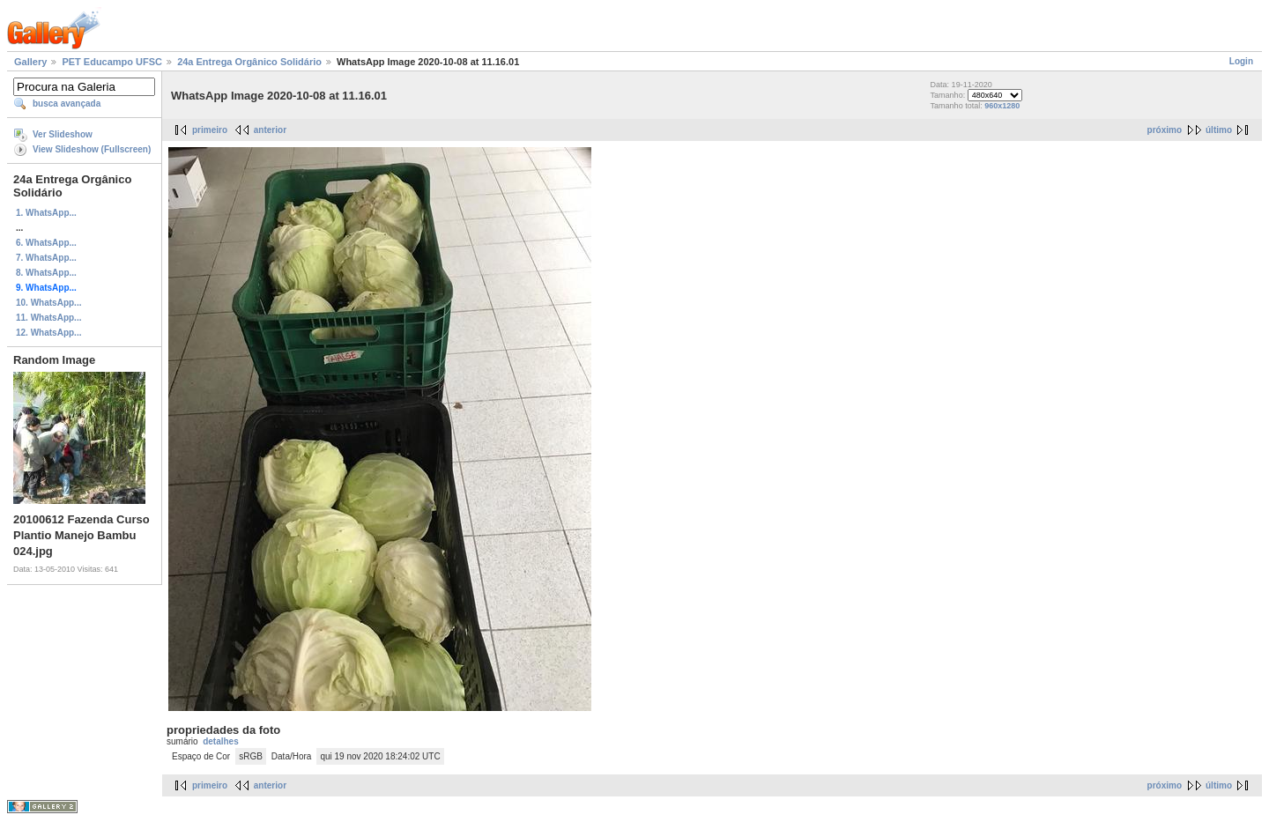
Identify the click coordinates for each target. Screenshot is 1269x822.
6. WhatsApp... (46, 243)
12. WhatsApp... (48, 332)
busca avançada (66, 103)
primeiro (209, 130)
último (1219, 130)
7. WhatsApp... (46, 258)
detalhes (221, 741)
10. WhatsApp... (48, 302)
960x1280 (1002, 105)
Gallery (30, 61)
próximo (1164, 130)
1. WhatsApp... (46, 213)
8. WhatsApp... (46, 273)
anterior (270, 130)
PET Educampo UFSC (112, 61)
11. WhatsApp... (48, 317)
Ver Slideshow (63, 134)
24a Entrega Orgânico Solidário (249, 61)
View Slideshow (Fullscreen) (92, 149)
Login (1241, 61)
